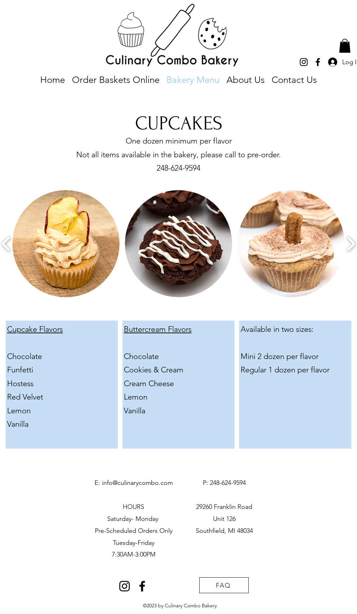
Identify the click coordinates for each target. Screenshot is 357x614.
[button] (345, 46)
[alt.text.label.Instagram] (303, 62)
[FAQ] (224, 585)
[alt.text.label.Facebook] (318, 62)
